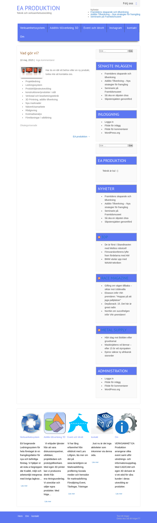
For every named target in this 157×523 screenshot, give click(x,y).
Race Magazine (115, 278)
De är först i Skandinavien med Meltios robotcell (118, 246)
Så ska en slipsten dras (117, 95)
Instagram (115, 28)
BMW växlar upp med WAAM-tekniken (116, 261)
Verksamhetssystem (32, 28)
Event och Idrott (93, 28)
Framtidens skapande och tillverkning (110, 12)
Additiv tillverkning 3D (64, 28)
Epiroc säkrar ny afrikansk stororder (118, 354)
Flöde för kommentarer (116, 129)
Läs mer (24, 486)
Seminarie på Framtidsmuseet (106, 16)
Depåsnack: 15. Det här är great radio (118, 305)
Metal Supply (114, 329)
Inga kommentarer (45, 60)
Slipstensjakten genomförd (118, 99)
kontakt (132, 28)
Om (22, 36)
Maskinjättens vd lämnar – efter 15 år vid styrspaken (118, 346)
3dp (104, 237)
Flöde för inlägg (113, 125)
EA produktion (81, 136)
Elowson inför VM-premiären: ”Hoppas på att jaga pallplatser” (118, 296)
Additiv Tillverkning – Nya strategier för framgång (115, 14)
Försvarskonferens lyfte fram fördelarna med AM (117, 254)
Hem (20, 516)
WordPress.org (112, 132)
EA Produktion (38, 8)
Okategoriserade (28, 125)
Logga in (109, 122)
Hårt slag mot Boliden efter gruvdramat (118, 339)
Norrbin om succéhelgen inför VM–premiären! (117, 313)
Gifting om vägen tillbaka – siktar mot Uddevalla (118, 287)
